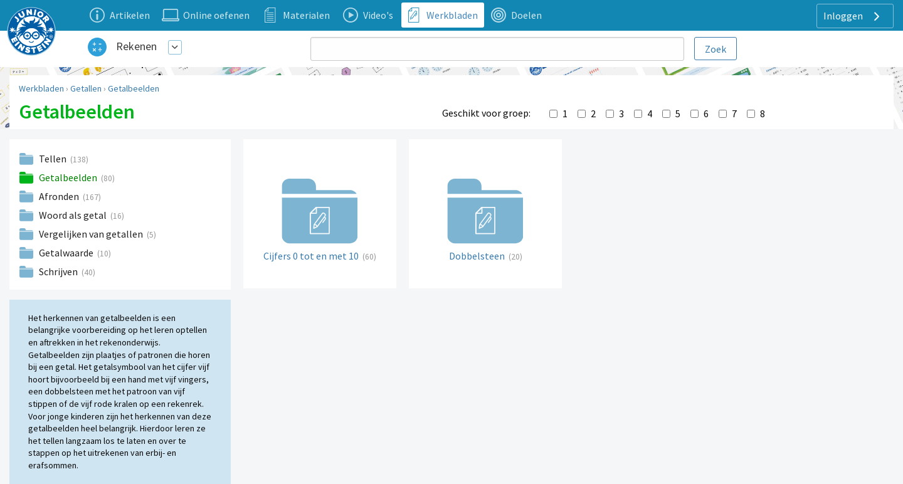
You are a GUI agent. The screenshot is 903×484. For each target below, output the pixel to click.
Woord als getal (73, 215)
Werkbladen (41, 88)
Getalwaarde (67, 252)
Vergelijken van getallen (92, 234)
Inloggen (853, 16)
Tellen (53, 158)
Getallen (86, 88)
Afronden (60, 196)
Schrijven (59, 271)
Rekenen (136, 46)
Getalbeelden (133, 88)
